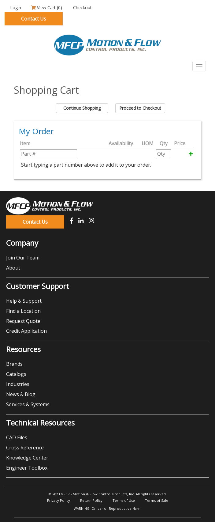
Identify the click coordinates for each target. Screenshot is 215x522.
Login (15, 7)
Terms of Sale (156, 500)
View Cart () (46, 7)
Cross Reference (25, 447)
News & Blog (20, 394)
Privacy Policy (58, 500)
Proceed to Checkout (140, 108)
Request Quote (23, 321)
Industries (17, 384)
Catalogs (16, 374)
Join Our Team (22, 257)
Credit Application (26, 330)
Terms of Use (124, 500)
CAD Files (16, 437)
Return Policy (91, 500)
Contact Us (33, 18)
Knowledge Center (27, 457)
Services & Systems (28, 404)
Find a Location (23, 311)
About (13, 267)
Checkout (82, 7)
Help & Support (24, 300)
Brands (14, 364)
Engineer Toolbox (26, 467)
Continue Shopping (82, 108)
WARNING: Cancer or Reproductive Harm (108, 508)
